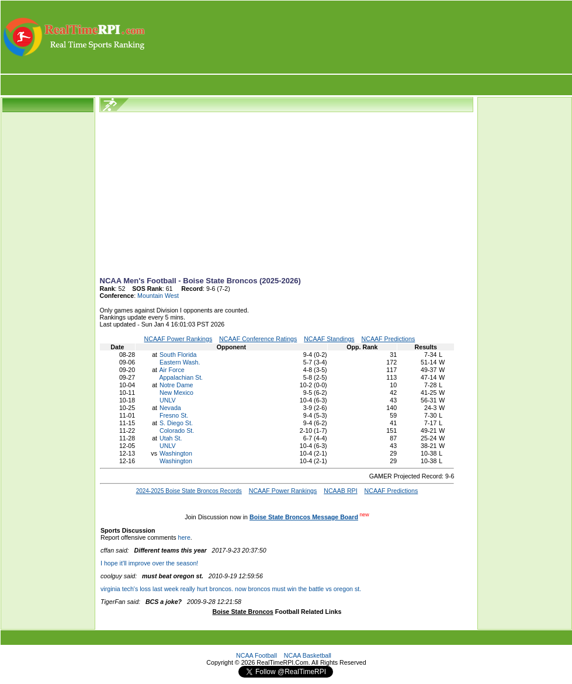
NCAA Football (256, 655)
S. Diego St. (176, 422)
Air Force (171, 369)
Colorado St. (177, 430)
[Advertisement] (359, 37)
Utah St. (171, 438)
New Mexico (176, 392)
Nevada (170, 407)
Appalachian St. (181, 377)
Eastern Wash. (180, 362)
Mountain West (158, 295)
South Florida (178, 354)
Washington (176, 453)
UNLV (168, 400)
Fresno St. (174, 415)
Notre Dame (176, 384)
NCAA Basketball (307, 655)
